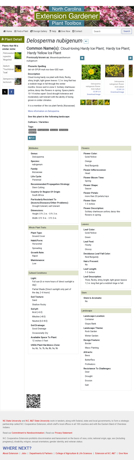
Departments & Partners (40, 453)
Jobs (23, 453)
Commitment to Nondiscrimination (28, 433)
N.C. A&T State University (38, 421)
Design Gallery (38, 31)
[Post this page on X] (5, 92)
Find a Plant (21, 31)
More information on (43, 111)
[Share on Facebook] (11, 92)
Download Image (93, 94)
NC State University (12, 421)
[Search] (106, 31)
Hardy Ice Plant (117, 48)
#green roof (32, 132)
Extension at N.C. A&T (105, 453)
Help (52, 31)
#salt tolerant (64, 130)
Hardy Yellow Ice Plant (44, 53)
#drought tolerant (43, 130)
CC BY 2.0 (96, 92)
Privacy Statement (63, 433)
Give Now (64, 31)
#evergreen (32, 130)
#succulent (54, 130)
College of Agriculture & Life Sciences (74, 453)
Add (31, 138)
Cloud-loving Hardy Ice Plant (82, 48)
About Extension (10, 453)
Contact (77, 31)
